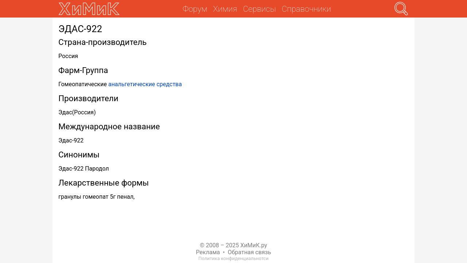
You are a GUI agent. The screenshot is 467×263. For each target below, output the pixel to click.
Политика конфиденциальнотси (233, 258)
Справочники (306, 9)
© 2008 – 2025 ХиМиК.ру (233, 245)
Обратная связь (249, 252)
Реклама (208, 252)
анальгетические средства (145, 84)
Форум (195, 9)
